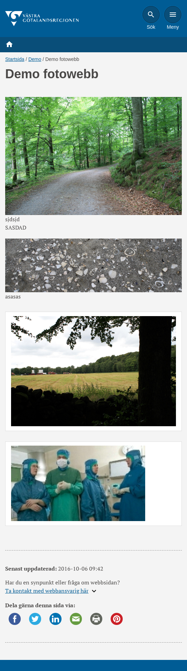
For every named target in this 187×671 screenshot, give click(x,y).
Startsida (14, 59)
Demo (34, 59)
